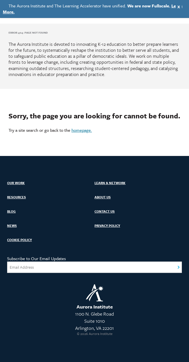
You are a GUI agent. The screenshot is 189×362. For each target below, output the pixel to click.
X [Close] (178, 7)
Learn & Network (110, 182)
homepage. (81, 130)
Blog (11, 211)
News (12, 225)
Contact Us (104, 211)
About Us (102, 197)
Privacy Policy (107, 225)
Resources (16, 197)
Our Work (16, 182)
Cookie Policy (19, 239)
